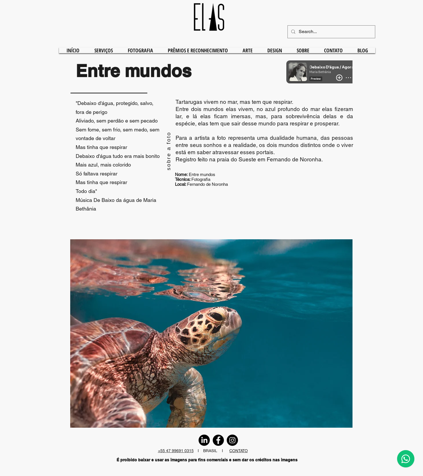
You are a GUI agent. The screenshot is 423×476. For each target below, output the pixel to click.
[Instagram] (232, 440)
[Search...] (331, 32)
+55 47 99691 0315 (176, 450)
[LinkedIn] (204, 440)
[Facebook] (218, 440)
